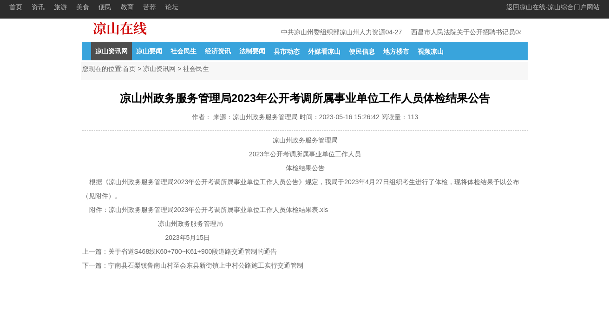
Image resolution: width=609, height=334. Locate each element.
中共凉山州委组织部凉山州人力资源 (334, 32)
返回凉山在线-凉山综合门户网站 (553, 7)
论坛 (171, 7)
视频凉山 (431, 51)
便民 (104, 7)
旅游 (60, 7)
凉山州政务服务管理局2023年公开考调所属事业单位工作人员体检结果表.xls (218, 209)
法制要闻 (252, 51)
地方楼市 (396, 51)
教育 (127, 7)
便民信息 (362, 51)
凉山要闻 (149, 51)
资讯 (38, 7)
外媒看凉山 (324, 51)
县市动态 (287, 51)
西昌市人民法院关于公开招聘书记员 (464, 32)
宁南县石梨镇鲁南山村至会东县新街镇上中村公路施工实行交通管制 (205, 265)
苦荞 (149, 7)
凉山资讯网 (111, 51)
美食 (82, 7)
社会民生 (183, 51)
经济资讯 (218, 51)
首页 (15, 7)
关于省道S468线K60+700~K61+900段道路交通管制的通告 (192, 251)
